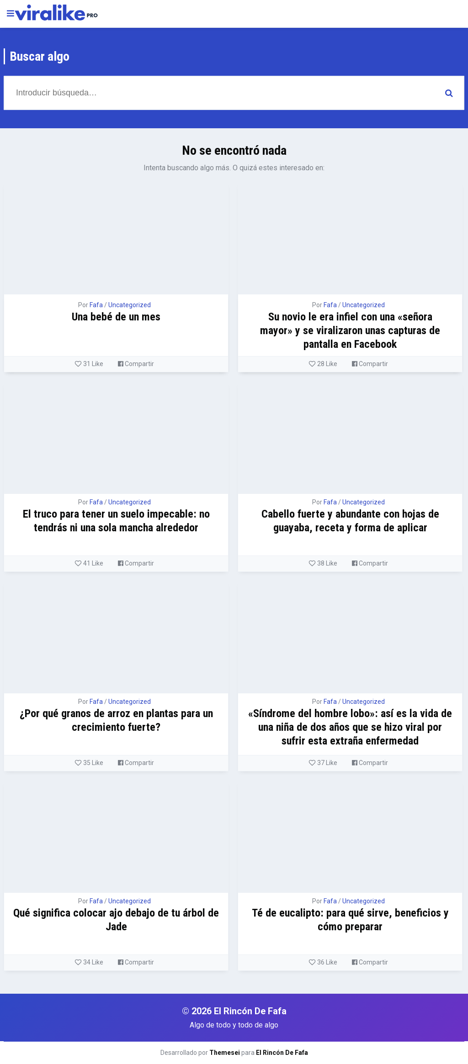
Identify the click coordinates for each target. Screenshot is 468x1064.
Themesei (224, 1052)
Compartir (136, 363)
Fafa (96, 305)
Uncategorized (129, 305)
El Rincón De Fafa (282, 1052)
